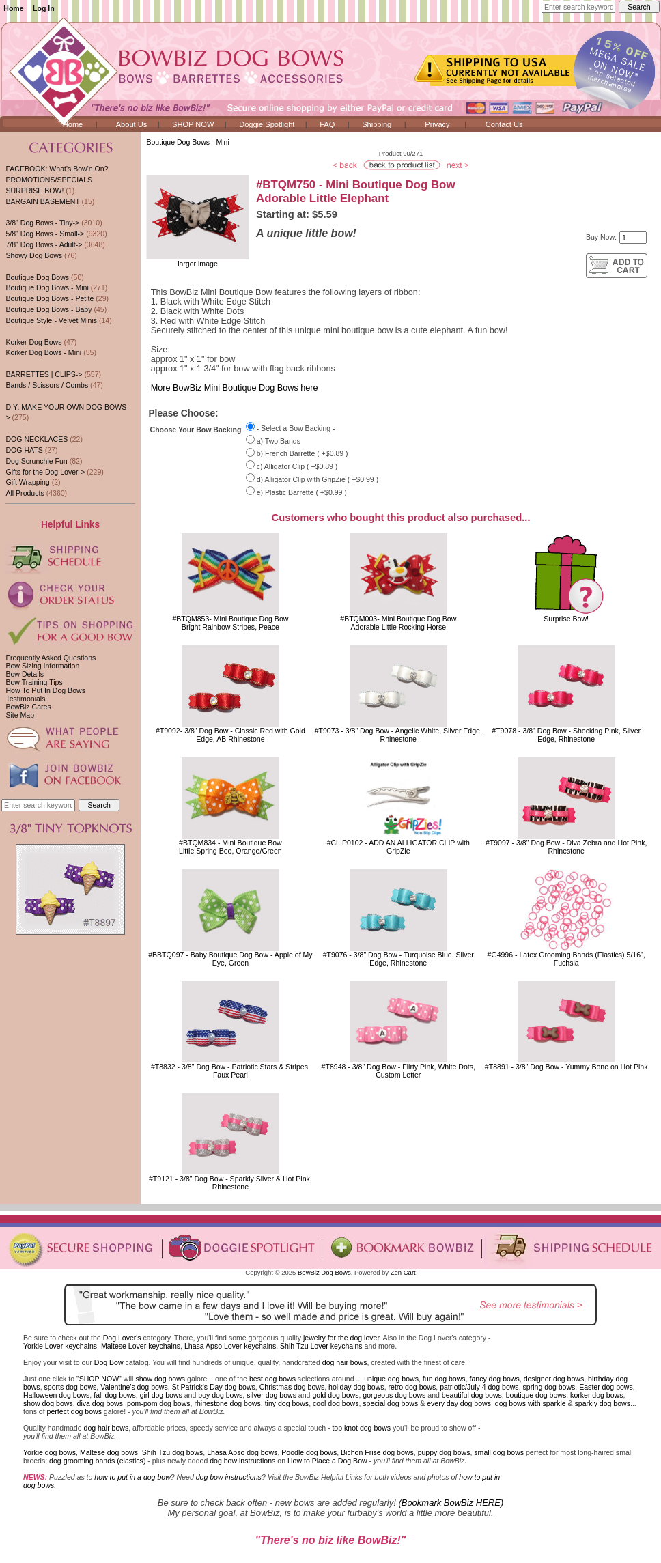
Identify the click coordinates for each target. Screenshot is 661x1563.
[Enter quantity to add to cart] (633, 237)
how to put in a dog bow (132, 1477)
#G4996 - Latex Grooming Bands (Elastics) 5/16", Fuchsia (566, 959)
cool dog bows (335, 1403)
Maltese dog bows (109, 1452)
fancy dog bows (494, 1379)
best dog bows (272, 1379)
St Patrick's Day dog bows (213, 1387)
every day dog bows (459, 1403)
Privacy (437, 124)
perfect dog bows (74, 1411)
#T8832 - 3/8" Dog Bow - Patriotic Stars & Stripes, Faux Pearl (230, 1070)
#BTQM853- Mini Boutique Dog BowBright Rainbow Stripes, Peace (230, 623)
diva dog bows (100, 1403)
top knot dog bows (361, 1428)
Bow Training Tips (33, 682)
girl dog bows (161, 1395)
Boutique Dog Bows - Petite (49, 298)
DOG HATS (23, 450)
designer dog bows (554, 1379)
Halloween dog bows (56, 1395)
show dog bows (160, 1379)
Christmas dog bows (292, 1387)
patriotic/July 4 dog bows (479, 1387)
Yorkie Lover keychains (60, 1346)
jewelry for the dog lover (341, 1338)
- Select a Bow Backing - (296, 428)
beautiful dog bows (472, 1395)
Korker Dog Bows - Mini (43, 352)
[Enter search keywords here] (578, 7)
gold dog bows (335, 1395)
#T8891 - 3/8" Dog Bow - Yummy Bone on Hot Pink (566, 1066)
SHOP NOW (193, 124)
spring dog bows (549, 1387)
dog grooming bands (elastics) (97, 1460)
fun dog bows (444, 1379)
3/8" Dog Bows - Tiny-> (42, 223)
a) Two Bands (278, 441)
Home (13, 8)
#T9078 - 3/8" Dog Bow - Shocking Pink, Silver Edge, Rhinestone (566, 735)
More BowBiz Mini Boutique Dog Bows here (234, 388)
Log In (44, 8)
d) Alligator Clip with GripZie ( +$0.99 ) (318, 479)
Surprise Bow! (566, 619)
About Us (131, 124)
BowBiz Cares (28, 707)
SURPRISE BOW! (34, 190)
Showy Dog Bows (33, 255)
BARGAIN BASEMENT (42, 201)
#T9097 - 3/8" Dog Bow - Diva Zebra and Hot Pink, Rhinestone (566, 847)
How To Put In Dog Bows (45, 690)
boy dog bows (220, 1395)
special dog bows (390, 1403)
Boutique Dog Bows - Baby (48, 309)
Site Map (19, 715)
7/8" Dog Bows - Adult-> (43, 244)
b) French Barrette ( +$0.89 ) (302, 454)
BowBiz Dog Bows (324, 1272)
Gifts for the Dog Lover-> (45, 472)
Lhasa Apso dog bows (242, 1452)
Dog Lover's (122, 1338)
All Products (24, 493)
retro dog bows (412, 1387)
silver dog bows (271, 1395)
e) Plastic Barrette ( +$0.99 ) (302, 492)
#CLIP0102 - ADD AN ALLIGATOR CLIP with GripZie (398, 847)
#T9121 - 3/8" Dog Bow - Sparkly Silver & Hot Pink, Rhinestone (230, 1182)
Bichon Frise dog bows (377, 1452)
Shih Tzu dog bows (172, 1452)
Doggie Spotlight (266, 124)
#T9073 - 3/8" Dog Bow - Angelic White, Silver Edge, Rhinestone (398, 735)
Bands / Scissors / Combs (46, 385)
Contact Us (504, 124)
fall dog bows (115, 1395)
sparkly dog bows (603, 1403)
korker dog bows (596, 1395)
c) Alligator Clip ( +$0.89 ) (297, 466)
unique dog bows (391, 1379)
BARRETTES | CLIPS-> (43, 374)
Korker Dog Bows (33, 342)
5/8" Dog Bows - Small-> (44, 233)
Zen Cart (403, 1272)
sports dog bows (70, 1387)
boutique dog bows (536, 1395)
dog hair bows (344, 1362)
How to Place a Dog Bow (327, 1460)
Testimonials (25, 698)
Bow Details (24, 674)
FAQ (327, 124)
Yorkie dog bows (49, 1452)
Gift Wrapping (27, 482)
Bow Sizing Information (42, 666)
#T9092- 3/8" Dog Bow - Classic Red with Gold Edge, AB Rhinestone (230, 735)
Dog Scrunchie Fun (36, 461)
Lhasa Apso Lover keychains (230, 1346)
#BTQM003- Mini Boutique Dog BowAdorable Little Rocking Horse (398, 623)
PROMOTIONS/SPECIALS (48, 179)
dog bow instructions (242, 1460)
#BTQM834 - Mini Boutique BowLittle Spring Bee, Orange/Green (230, 847)
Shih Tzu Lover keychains (321, 1346)
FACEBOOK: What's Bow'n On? (56, 169)
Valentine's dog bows (134, 1387)
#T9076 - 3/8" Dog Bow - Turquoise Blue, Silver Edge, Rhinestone (398, 959)
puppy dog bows (444, 1452)
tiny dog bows (287, 1403)
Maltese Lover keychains (140, 1346)
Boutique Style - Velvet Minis (51, 320)
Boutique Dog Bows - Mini (187, 142)
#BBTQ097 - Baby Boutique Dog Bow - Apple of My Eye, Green (230, 959)
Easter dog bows (606, 1387)
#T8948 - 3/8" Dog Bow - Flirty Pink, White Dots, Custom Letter (398, 1070)
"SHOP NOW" (99, 1379)
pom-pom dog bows (159, 1403)
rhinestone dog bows (227, 1403)
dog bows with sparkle (530, 1403)
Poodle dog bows (309, 1452)
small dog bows (499, 1452)
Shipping (376, 124)
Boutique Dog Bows (37, 277)
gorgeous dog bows (394, 1395)
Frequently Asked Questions (50, 657)
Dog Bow (109, 1362)
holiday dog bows (356, 1387)
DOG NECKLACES (36, 439)
